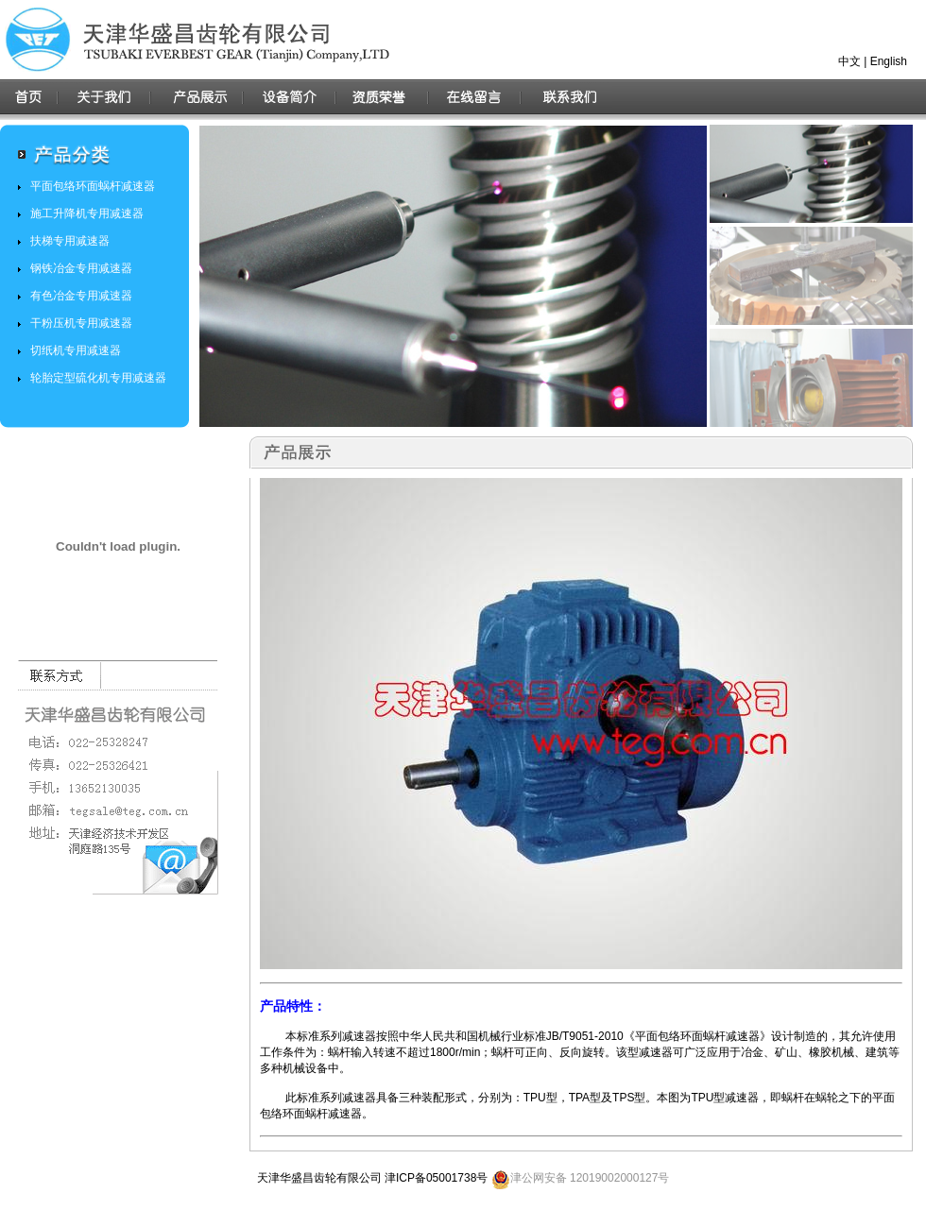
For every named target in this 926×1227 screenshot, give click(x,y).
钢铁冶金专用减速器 (81, 268)
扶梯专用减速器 (70, 240)
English (888, 61)
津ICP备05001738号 (436, 1177)
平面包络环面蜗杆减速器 (92, 186)
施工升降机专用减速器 (87, 213)
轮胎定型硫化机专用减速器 (98, 377)
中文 (849, 61)
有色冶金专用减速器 (81, 295)
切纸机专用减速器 (75, 350)
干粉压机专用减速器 (81, 323)
